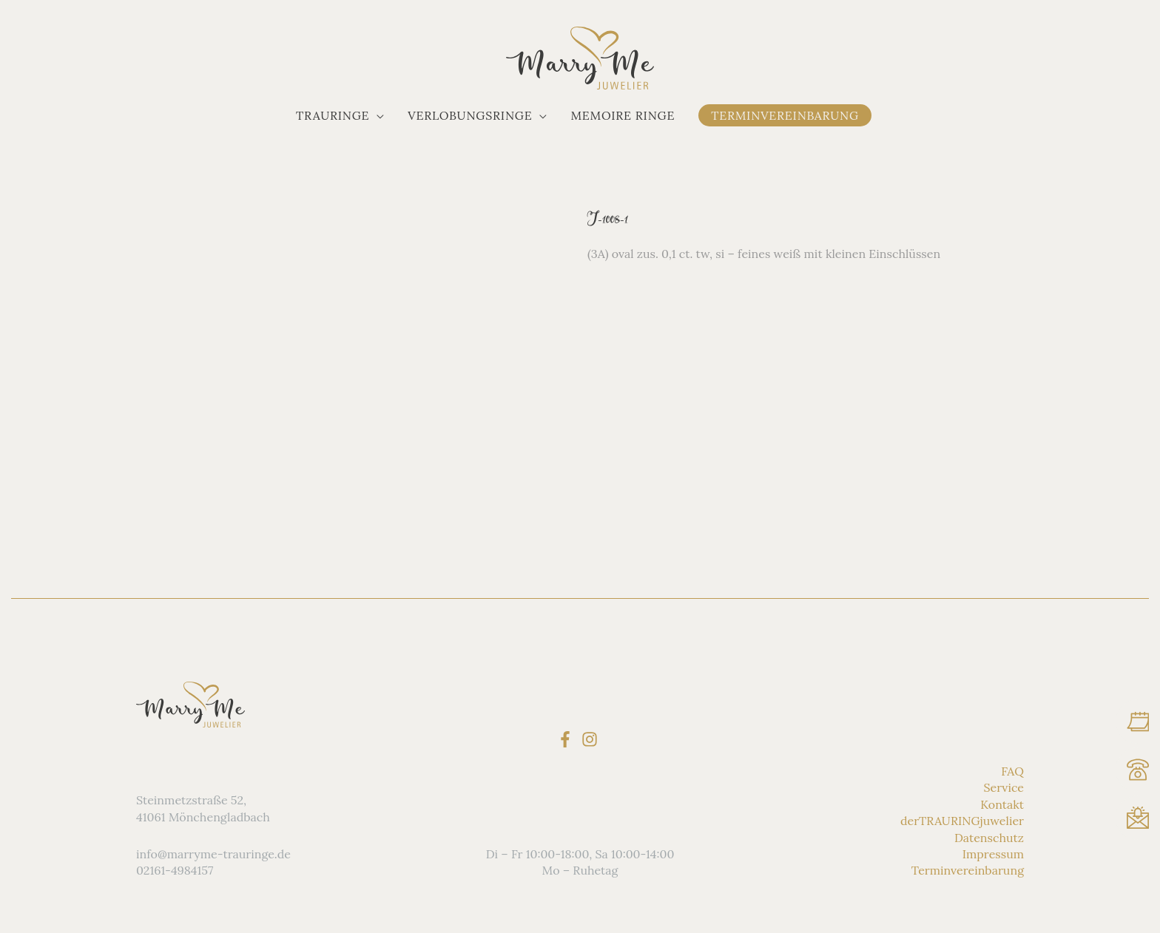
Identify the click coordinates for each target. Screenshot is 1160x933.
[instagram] (592, 739)
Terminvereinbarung (967, 870)
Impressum (993, 854)
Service (1004, 787)
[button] (340, 115)
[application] (376, 115)
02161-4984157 (174, 870)
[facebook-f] (568, 739)
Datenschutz (989, 837)
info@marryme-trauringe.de (213, 854)
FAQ (1012, 771)
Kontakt (1002, 804)
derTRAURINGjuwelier (962, 820)
